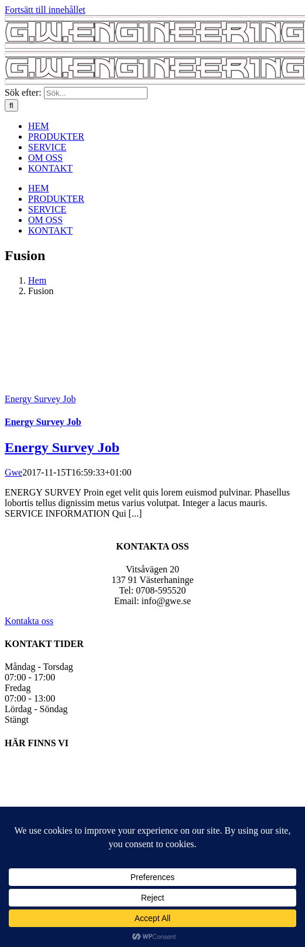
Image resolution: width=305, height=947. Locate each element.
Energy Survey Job (40, 399)
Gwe (13, 472)
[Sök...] (96, 93)
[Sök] (11, 105)
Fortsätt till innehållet (45, 10)
